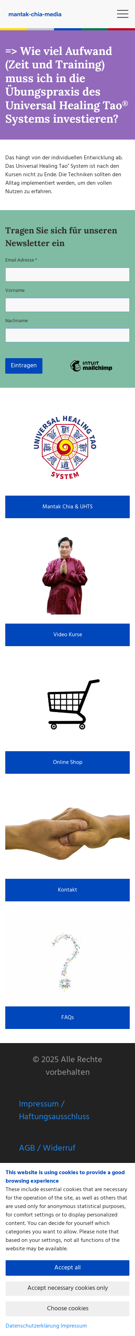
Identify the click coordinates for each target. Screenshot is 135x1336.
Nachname (16, 321)
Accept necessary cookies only (67, 1288)
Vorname (15, 290)
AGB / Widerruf (47, 1148)
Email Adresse (21, 260)
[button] (122, 14)
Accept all (67, 1268)
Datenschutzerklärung (32, 1326)
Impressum (74, 1326)
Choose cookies (67, 1309)
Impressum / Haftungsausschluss (54, 1111)
